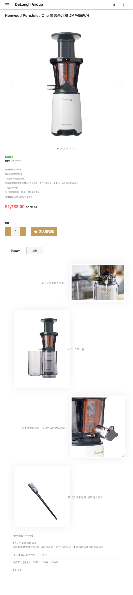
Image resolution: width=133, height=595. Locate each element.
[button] (12, 84)
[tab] (16, 250)
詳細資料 (16, 250)
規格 (34, 250)
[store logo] (29, 4)
